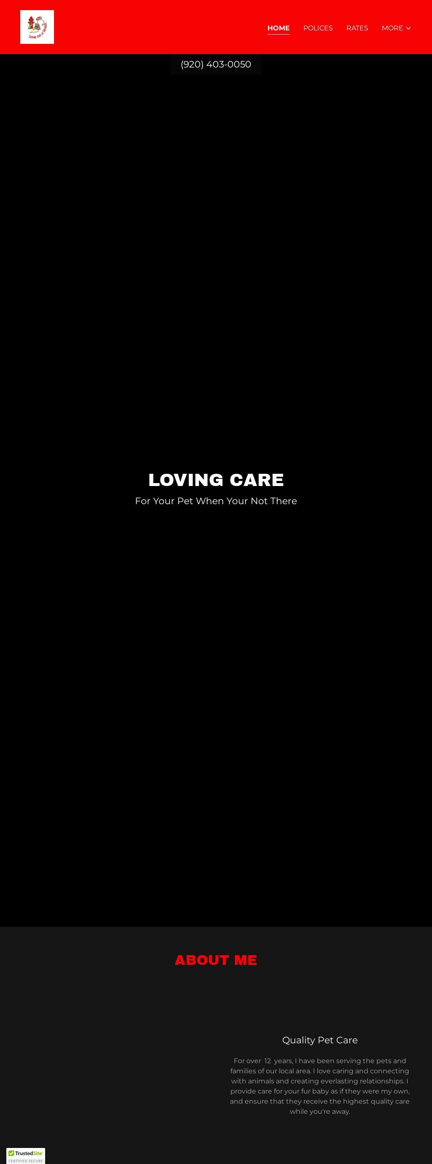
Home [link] (278, 28)
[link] (37, 26)
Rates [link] (357, 28)
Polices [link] (318, 28)
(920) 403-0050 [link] (216, 64)
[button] (397, 28)
